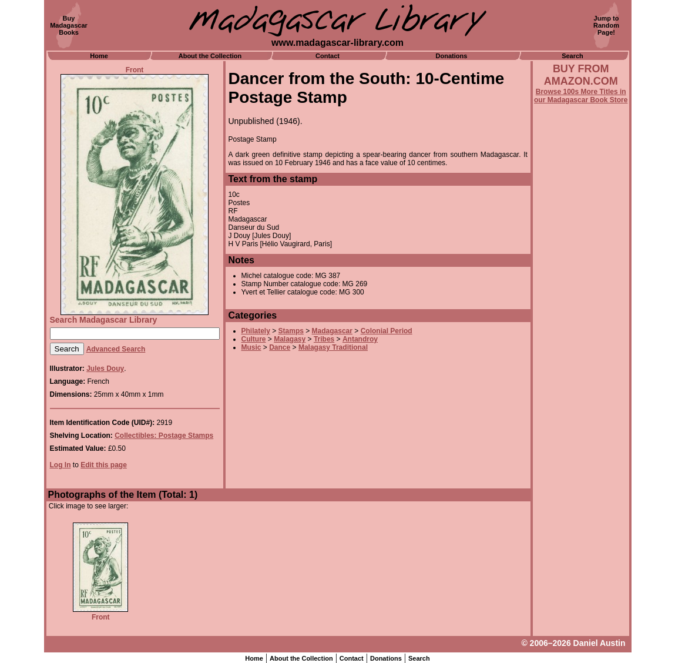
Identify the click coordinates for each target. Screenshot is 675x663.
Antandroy (360, 339)
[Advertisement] (581, 421)
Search (572, 55)
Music (251, 347)
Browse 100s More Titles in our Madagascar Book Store (580, 96)
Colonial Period (386, 331)
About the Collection (210, 55)
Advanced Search (116, 349)
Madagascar (332, 331)
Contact (327, 55)
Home (99, 55)
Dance (279, 347)
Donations (452, 55)
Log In (60, 465)
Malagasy (289, 339)
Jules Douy (105, 368)
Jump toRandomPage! (606, 25)
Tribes (324, 339)
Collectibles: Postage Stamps (164, 435)
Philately (255, 331)
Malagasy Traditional (333, 347)
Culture (253, 339)
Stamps (291, 331)
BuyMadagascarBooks (69, 25)
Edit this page (103, 465)
